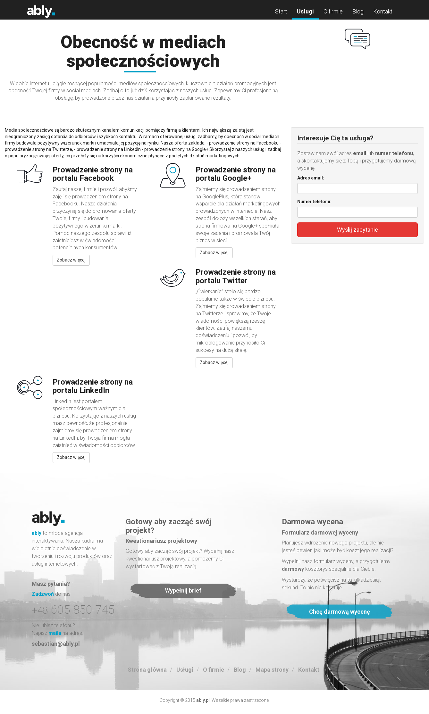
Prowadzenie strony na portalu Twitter (236, 276)
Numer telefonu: (314, 201)
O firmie (333, 11)
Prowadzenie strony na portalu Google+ (236, 174)
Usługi (305, 11)
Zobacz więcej (71, 259)
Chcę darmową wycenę (339, 611)
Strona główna (147, 669)
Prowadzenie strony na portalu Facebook (93, 174)
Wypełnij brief (183, 590)
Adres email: (310, 177)
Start (281, 11)
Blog (358, 11)
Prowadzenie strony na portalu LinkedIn (93, 386)
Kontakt (382, 11)
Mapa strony (272, 669)
